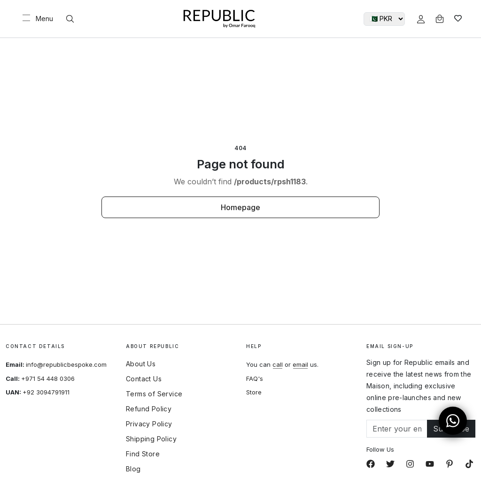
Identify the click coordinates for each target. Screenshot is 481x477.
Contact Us (144, 379)
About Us (140, 364)
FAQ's (254, 378)
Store (254, 392)
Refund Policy (148, 409)
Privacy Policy (149, 424)
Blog (133, 469)
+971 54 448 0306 (48, 378)
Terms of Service (154, 394)
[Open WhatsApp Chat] (453, 421)
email (300, 364)
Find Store (143, 454)
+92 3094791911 (46, 392)
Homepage (240, 207)
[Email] (396, 429)
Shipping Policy (151, 439)
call (277, 364)
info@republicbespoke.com (66, 364)
